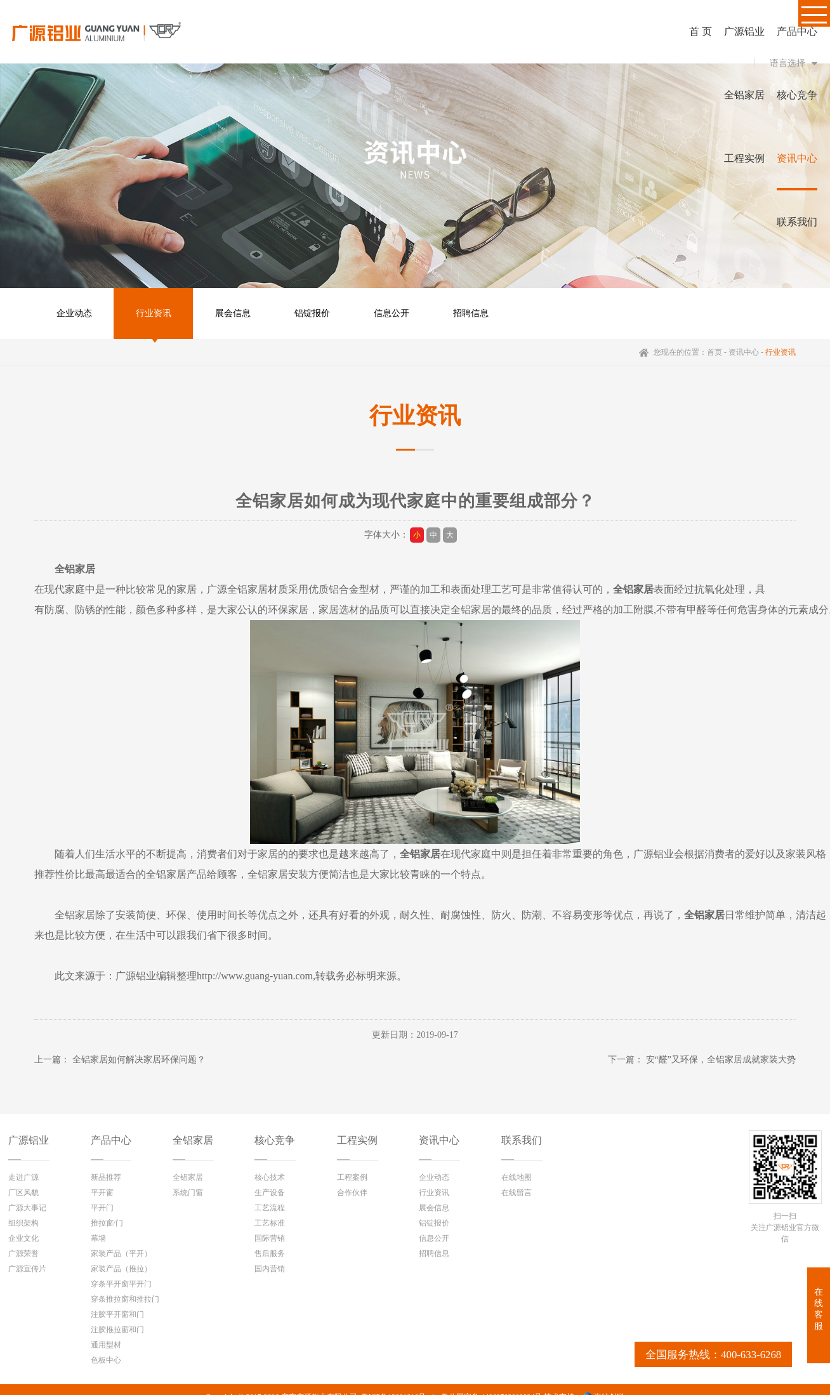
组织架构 (23, 1223)
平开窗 (102, 1192)
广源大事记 (27, 1207)
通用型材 (106, 1344)
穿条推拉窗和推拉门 (125, 1299)
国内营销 (269, 1268)
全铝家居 (193, 1140)
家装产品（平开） (121, 1253)
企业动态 (74, 313)
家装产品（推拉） (121, 1268)
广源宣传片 (27, 1268)
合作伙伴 (352, 1192)
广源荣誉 (23, 1253)
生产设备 (269, 1192)
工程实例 (357, 1140)
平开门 (102, 1207)
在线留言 (516, 1192)
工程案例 (352, 1177)
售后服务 (269, 1253)
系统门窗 (188, 1192)
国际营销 (269, 1238)
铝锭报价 (312, 313)
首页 (714, 352)
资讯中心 (743, 352)
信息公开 (391, 313)
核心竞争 (274, 1140)
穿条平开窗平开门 (121, 1283)
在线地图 (516, 1177)
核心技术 (269, 1177)
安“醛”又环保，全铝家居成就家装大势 (721, 1059)
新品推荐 (106, 1177)
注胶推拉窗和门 (117, 1329)
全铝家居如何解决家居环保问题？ (139, 1059)
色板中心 (106, 1360)
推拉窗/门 (107, 1223)
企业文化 (23, 1238)
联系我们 (521, 1140)
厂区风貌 (23, 1192)
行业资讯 (153, 313)
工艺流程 (269, 1207)
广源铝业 (28, 1140)
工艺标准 (269, 1223)
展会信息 (233, 313)
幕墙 (98, 1238)
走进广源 (23, 1177)
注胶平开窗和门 (117, 1314)
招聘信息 (471, 313)
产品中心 (111, 1140)
